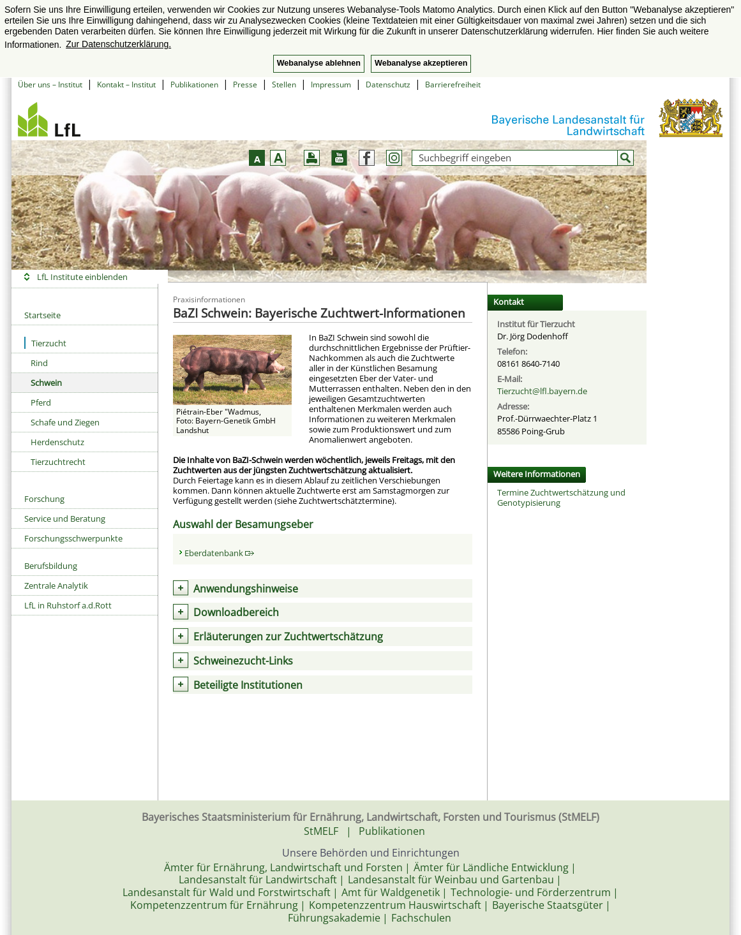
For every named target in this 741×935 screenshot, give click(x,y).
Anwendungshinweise (245, 589)
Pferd (41, 402)
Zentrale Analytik (56, 585)
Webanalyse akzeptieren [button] (421, 63)
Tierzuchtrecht (58, 462)
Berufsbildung (50, 565)
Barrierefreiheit (453, 84)
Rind (39, 363)
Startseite (42, 315)
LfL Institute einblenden (82, 277)
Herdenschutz (57, 442)
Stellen (284, 84)
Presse (245, 84)
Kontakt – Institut (126, 84)
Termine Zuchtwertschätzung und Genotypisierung (561, 497)
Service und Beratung (64, 518)
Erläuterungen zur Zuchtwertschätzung (288, 636)
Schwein (46, 382)
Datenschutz (388, 84)
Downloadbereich (236, 612)
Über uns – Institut (50, 84)
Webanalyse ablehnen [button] (319, 63)
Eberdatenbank (219, 553)
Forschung (44, 498)
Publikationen (194, 84)
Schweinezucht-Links (243, 661)
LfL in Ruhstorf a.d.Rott (68, 605)
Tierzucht (45, 343)
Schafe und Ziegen (65, 422)
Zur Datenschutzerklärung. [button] (118, 44)
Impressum (331, 84)
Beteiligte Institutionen (248, 685)
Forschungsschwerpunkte (73, 538)
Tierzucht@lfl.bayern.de (542, 391)
